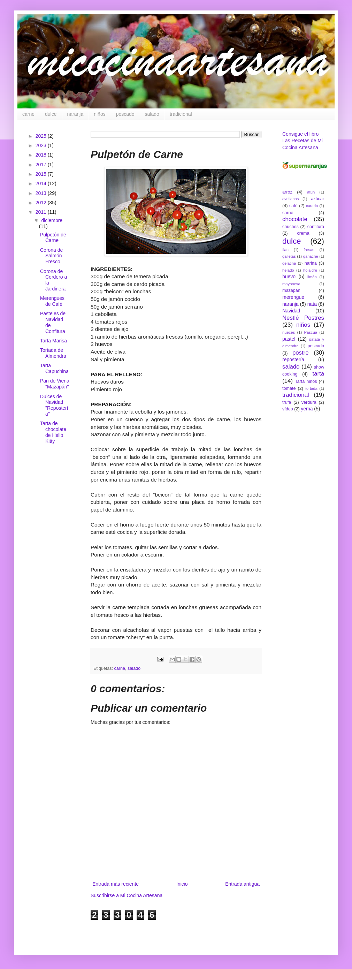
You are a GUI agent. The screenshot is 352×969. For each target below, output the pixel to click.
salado (152, 114)
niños (99, 114)
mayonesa (291, 284)
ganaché (310, 256)
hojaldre (310, 270)
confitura (315, 226)
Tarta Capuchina (54, 368)
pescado (125, 114)
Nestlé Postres (303, 318)
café (293, 205)
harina (311, 263)
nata (312, 304)
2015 (42, 174)
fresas (309, 250)
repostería (293, 359)
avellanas (290, 199)
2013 (42, 193)
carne (28, 114)
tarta (318, 373)
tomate (289, 388)
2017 (42, 164)
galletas (289, 256)
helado (288, 270)
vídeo (287, 409)
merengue (293, 297)
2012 (42, 202)
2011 (42, 212)
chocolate (294, 219)
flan (285, 250)
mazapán (291, 290)
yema (307, 408)
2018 (42, 155)
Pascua (310, 332)
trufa (286, 402)
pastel (288, 339)
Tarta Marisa (53, 340)
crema (303, 233)
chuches (290, 226)
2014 (42, 183)
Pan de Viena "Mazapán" (54, 383)
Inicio (182, 884)
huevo (289, 276)
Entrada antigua (242, 884)
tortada (311, 388)
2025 (42, 136)
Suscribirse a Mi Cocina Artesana (126, 895)
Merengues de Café (52, 301)
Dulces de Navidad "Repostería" (54, 405)
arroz (287, 192)
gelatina (289, 263)
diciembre (51, 220)
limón (312, 277)
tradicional (181, 114)
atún (311, 192)
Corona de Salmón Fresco (51, 256)
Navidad (291, 310)
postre (300, 352)
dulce (50, 114)
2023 (42, 145)
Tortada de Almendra (53, 353)
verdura (308, 402)
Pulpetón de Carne (53, 237)
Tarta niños (306, 381)
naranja (75, 114)
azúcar (317, 198)
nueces (288, 332)
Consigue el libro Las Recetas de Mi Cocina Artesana (302, 140)
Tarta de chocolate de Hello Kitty (53, 432)
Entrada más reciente (115, 884)
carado (312, 206)
